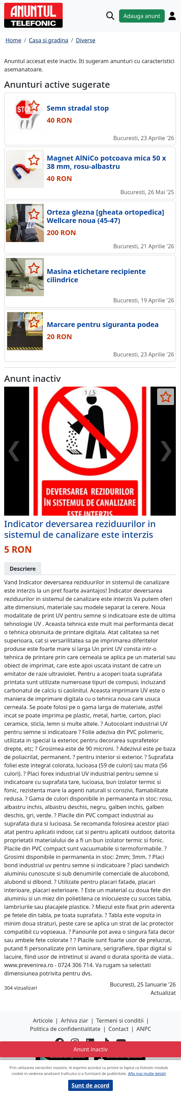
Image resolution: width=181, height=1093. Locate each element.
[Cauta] (110, 16)
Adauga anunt (142, 16)
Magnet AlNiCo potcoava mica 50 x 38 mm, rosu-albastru (106, 162)
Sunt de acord (90, 1085)
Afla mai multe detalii (147, 1073)
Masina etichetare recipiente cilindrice (96, 275)
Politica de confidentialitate (65, 1029)
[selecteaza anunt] (33, 105)
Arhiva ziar (74, 1020)
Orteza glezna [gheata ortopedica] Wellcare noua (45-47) (105, 216)
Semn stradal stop (78, 108)
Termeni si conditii (120, 1020)
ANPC (143, 1029)
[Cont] (172, 15)
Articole (43, 1020)
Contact (118, 1029)
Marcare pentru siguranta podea (103, 324)
